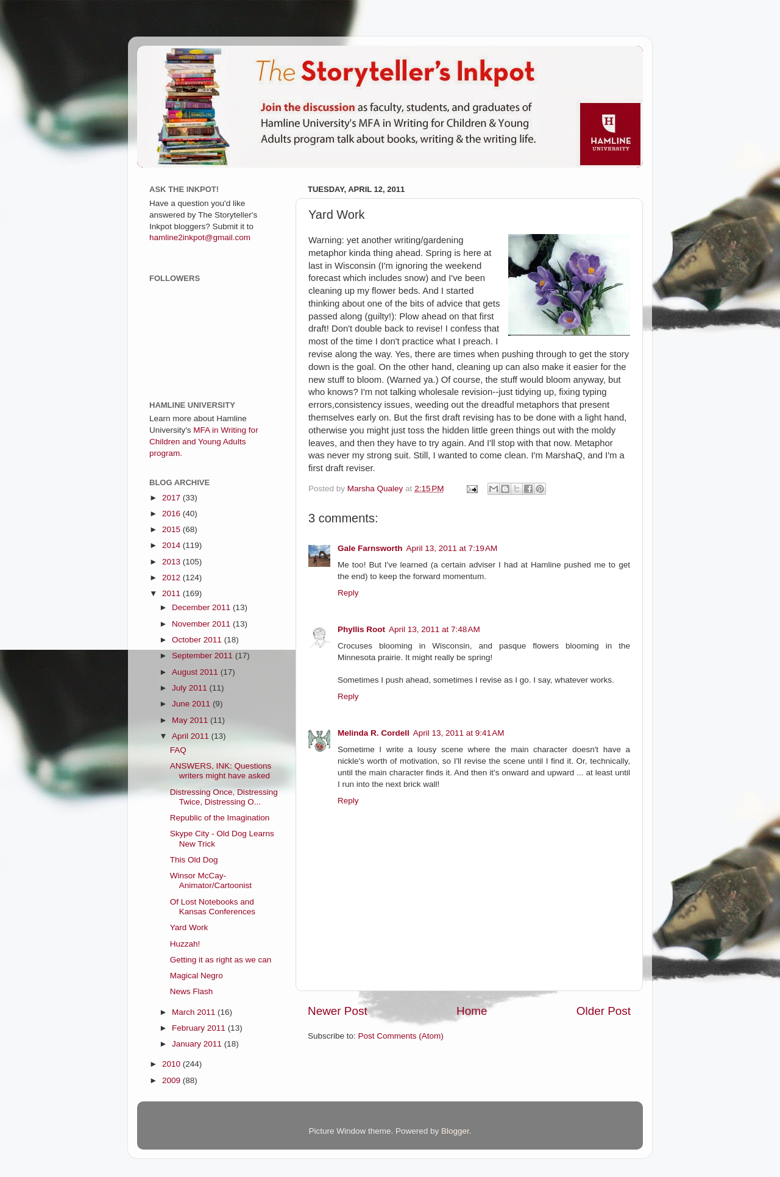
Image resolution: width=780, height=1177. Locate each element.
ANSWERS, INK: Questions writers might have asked (221, 770)
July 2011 (191, 687)
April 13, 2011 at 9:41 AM (459, 733)
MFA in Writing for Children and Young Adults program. (203, 441)
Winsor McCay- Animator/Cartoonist (211, 880)
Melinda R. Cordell (374, 733)
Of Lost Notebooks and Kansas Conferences (212, 906)
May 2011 (191, 720)
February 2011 (200, 1028)
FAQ (178, 750)
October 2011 (198, 639)
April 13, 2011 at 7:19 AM (452, 548)
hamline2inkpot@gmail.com (199, 237)
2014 (172, 545)
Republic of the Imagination (220, 817)
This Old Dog (194, 859)
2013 (172, 561)
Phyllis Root (361, 629)
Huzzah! (185, 943)
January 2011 (198, 1043)
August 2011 (196, 672)
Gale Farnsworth (370, 548)
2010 (172, 1064)
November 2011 (202, 623)
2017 (172, 497)
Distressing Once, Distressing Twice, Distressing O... (224, 797)
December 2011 (202, 607)
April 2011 (191, 736)
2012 (172, 577)
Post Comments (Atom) (401, 1035)
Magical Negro (196, 975)
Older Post (603, 1011)
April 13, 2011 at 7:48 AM (434, 629)
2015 (172, 529)
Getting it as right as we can (221, 959)
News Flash (191, 991)
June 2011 (192, 703)
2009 (172, 1080)
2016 (172, 513)
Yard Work (189, 927)
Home (471, 1011)
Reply (348, 592)
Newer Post (337, 1011)
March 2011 (195, 1012)
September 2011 (203, 655)
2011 (172, 593)
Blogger (455, 1131)
